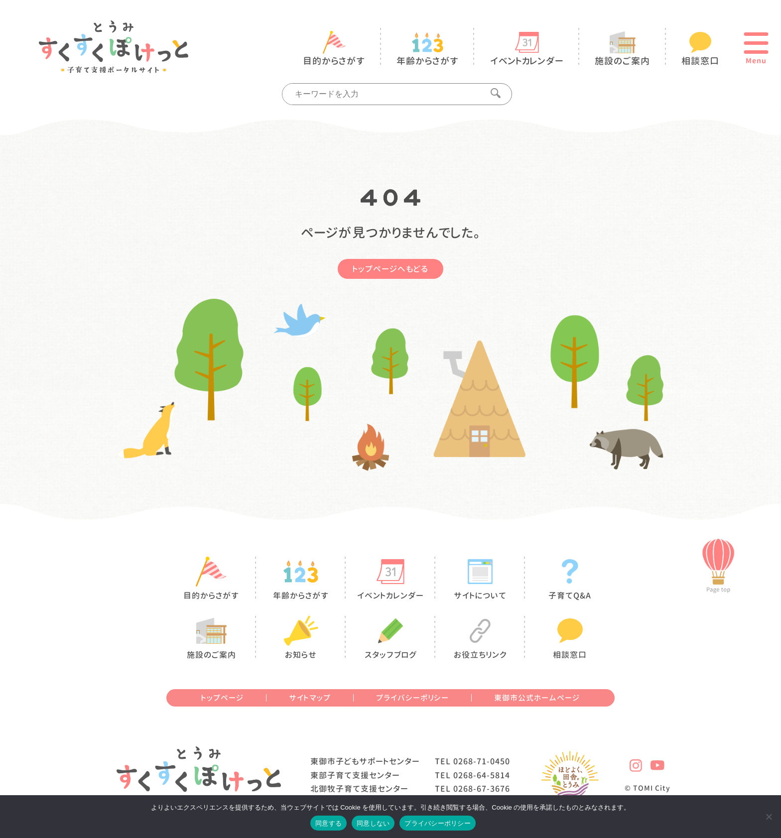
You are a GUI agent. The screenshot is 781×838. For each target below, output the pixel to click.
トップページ (222, 698)
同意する (328, 823)
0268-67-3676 (481, 788)
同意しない (373, 823)
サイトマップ (310, 698)
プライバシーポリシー (412, 698)
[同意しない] (769, 817)
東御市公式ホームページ (537, 698)
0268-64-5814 (481, 775)
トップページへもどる (390, 268)
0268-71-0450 (481, 761)
